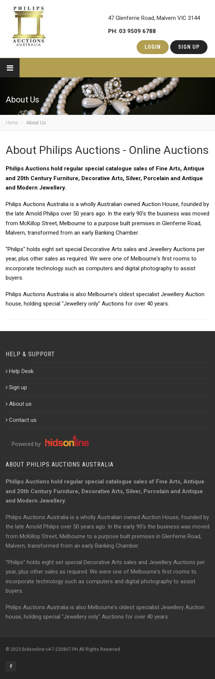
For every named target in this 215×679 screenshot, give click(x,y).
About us (19, 403)
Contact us (21, 420)
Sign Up (189, 47)
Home (12, 122)
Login (153, 47)
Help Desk (20, 371)
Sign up (16, 387)
